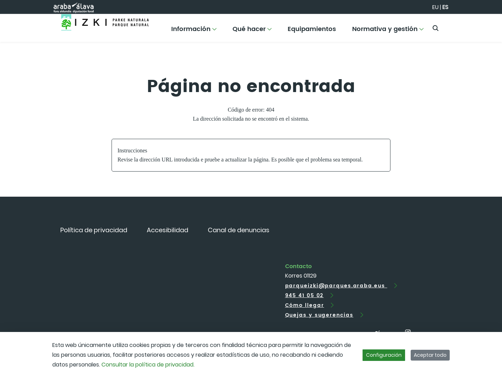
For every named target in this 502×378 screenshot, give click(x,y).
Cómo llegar (304, 305)
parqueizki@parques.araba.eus (336, 286)
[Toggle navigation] (485, 26)
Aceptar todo (430, 354)
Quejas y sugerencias (319, 315)
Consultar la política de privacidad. (148, 365)
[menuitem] (193, 31)
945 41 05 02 (304, 296)
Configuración (384, 354)
